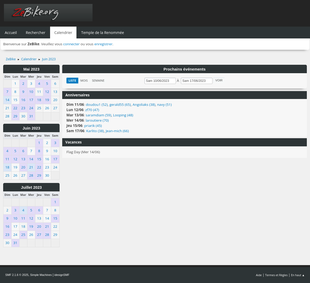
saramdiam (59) (98, 115)
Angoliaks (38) (144, 104)
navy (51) (164, 104)
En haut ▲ (298, 275)
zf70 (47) (92, 109)
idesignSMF (61, 274)
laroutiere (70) (97, 120)
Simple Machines (41, 274)
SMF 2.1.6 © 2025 (16, 274)
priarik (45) (93, 125)
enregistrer (103, 44)
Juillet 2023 (31, 187)
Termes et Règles (276, 275)
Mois (84, 80)
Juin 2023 (31, 128)
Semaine (98, 80)
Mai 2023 (31, 69)
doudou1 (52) (97, 104)
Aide (259, 275)
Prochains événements (184, 69)
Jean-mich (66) (117, 130)
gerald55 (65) (120, 104)
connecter (71, 44)
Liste (72, 80)
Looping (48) (123, 115)
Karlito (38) (95, 130)
